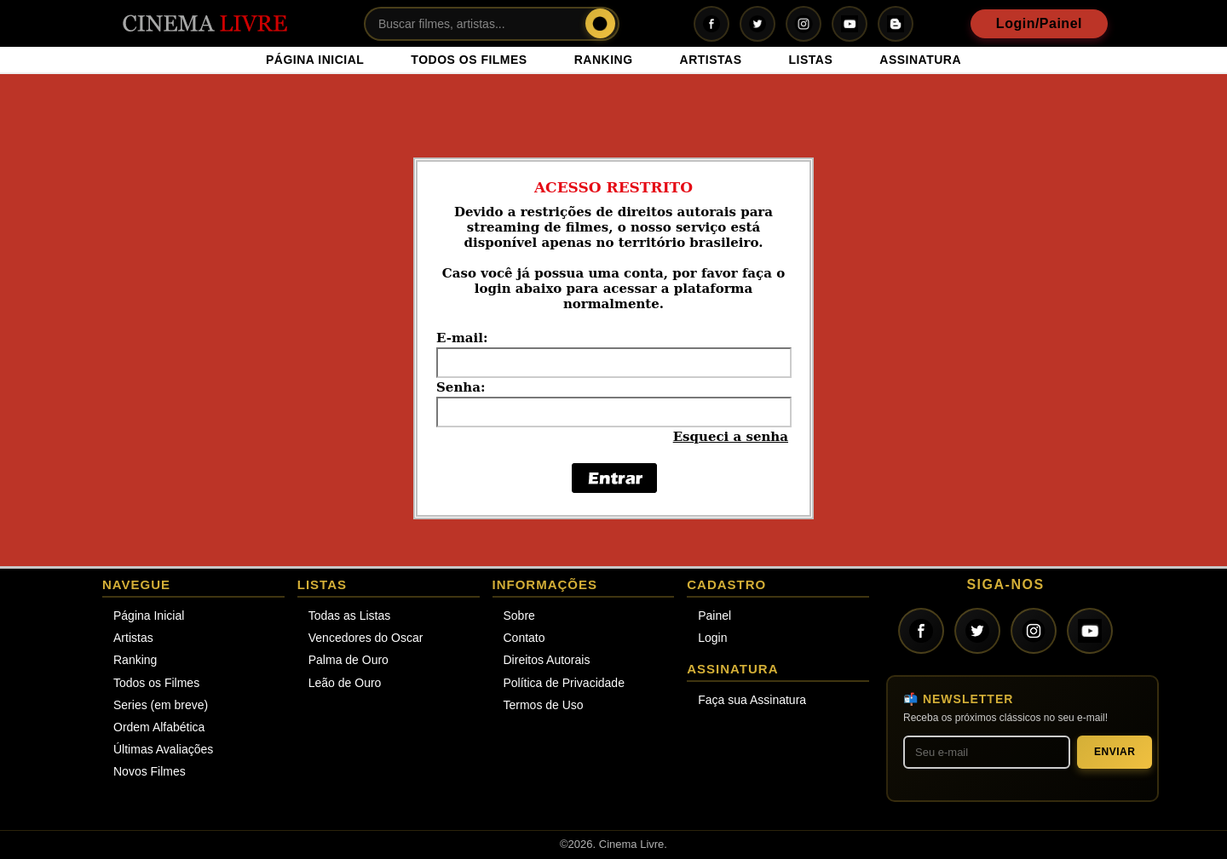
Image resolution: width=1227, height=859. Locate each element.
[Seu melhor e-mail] (986, 752)
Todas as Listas (349, 615)
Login (712, 637)
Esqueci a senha (730, 436)
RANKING (603, 59)
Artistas (133, 637)
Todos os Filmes (156, 683)
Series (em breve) (160, 705)
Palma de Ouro (348, 660)
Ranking (135, 660)
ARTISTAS (711, 59)
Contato (524, 637)
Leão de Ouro (345, 683)
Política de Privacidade (564, 683)
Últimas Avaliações (163, 749)
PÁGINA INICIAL (315, 59)
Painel (714, 615)
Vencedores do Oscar (365, 637)
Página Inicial (148, 615)
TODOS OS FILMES (469, 59)
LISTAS (811, 59)
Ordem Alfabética (158, 727)
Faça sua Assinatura (752, 700)
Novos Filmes (149, 771)
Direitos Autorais (547, 660)
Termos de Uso (544, 705)
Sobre (519, 615)
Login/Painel (1039, 23)
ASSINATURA (920, 59)
